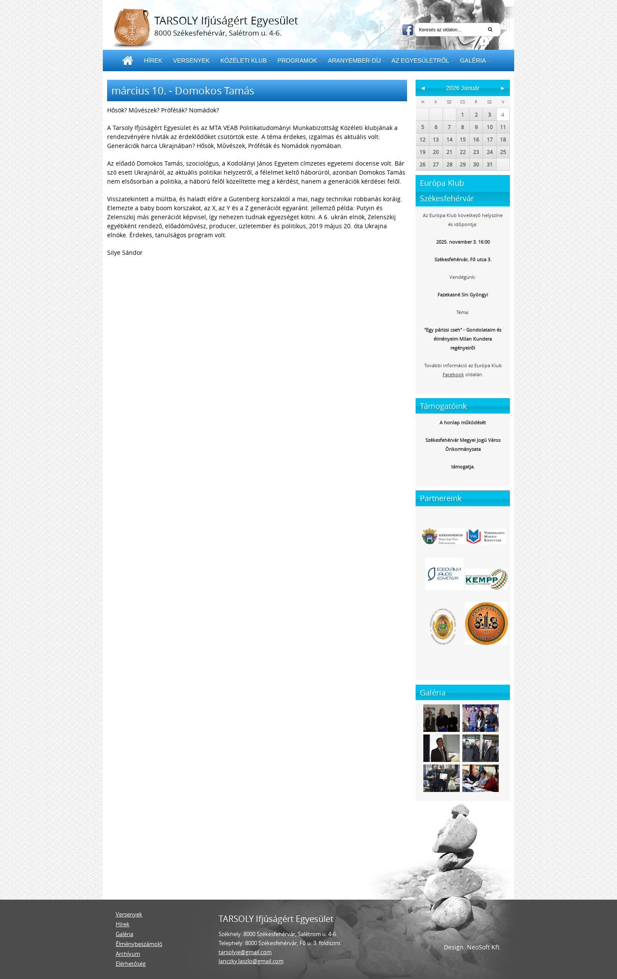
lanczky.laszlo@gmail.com (251, 961)
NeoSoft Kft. (484, 947)
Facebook (453, 374)
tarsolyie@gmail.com (245, 952)
